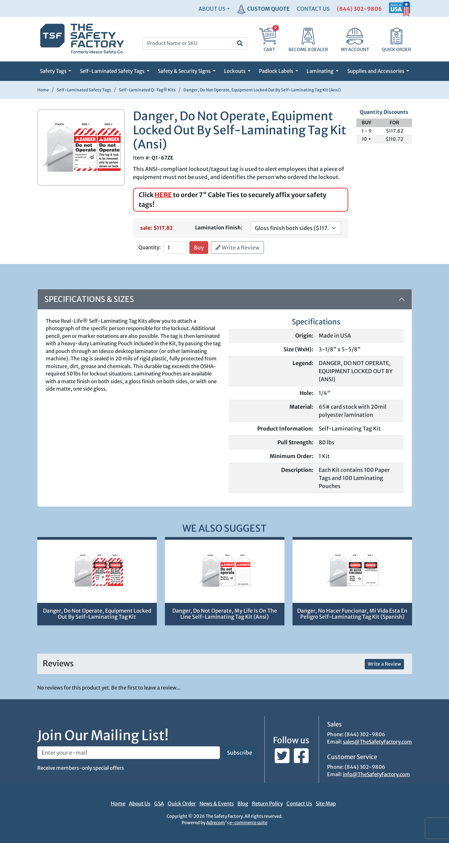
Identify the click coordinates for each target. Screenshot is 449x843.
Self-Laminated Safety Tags (112, 71)
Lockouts (235, 71)
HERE (163, 195)
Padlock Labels (276, 71)
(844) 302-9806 (359, 8)
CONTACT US (313, 8)
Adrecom (215, 823)
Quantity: (149, 247)
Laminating (320, 71)
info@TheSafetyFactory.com (376, 774)
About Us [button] (211, 8)
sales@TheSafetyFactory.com (377, 742)
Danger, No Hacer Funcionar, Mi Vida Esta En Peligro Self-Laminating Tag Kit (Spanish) (352, 614)
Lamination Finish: (218, 227)
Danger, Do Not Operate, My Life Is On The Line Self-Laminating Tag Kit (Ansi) (224, 614)
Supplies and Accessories (376, 71)
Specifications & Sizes (89, 299)
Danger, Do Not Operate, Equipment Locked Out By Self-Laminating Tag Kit (97, 614)
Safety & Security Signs (185, 71)
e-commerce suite (248, 823)
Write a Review (237, 247)
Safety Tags (54, 71)
